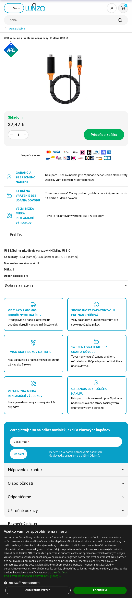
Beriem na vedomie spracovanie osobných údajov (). (75, 453)
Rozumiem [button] (100, 590)
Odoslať (19, 454)
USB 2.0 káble (17, 28)
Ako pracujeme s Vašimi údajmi (78, 455)
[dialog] (66, 561)
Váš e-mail (21, 441)
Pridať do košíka (104, 135)
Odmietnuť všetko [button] (38, 590)
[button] (66, 576)
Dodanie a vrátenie (66, 285)
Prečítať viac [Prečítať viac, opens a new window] (60, 572)
